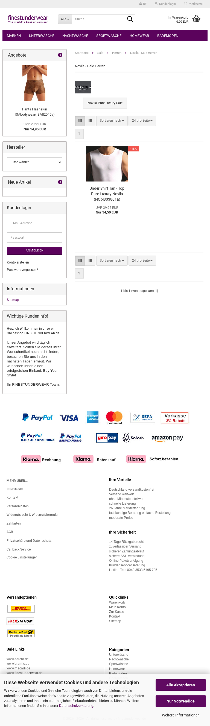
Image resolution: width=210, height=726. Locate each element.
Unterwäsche (41, 36)
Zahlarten (14, 523)
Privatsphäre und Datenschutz (29, 541)
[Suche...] (65, 19)
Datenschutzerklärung (76, 706)
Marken (14, 36)
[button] (143, 4)
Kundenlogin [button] (165, 4)
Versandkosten (18, 506)
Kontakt (12, 497)
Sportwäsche (108, 36)
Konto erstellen (18, 262)
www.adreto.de (17, 659)
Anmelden (35, 250)
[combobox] (112, 121)
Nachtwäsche (75, 36)
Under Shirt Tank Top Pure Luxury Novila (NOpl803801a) (106, 193)
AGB (10, 532)
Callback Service (19, 549)
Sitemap (13, 300)
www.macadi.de (18, 668)
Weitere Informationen (181, 715)
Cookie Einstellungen (22, 557)
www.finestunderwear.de (24, 673)
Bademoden (167, 36)
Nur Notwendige (181, 701)
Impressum (15, 489)
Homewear (139, 36)
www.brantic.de (18, 664)
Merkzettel (193, 4)
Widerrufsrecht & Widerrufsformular (33, 515)
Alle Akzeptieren (180, 685)
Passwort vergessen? (22, 270)
